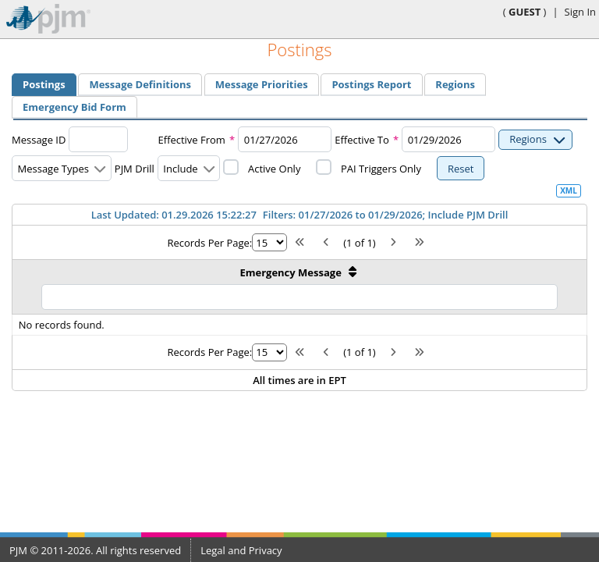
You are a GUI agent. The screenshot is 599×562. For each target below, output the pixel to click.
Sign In (580, 12)
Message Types (53, 169)
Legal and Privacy (241, 550)
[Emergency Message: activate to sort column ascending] (299, 286)
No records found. (62, 325)
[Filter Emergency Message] (299, 297)
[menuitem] (44, 84)
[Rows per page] (269, 242)
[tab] (44, 84)
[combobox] (284, 139)
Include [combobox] (180, 169)
